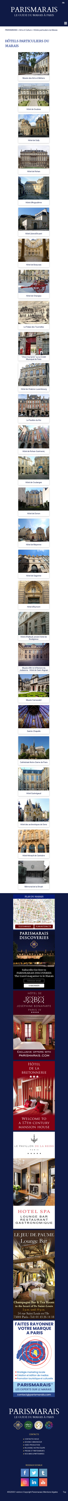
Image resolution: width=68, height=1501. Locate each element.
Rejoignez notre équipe (35, 1448)
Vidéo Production (32, 1445)
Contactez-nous (32, 1439)
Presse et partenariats (34, 1451)
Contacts (34, 1434)
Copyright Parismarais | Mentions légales (40, 1492)
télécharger (24, 926)
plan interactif (43, 926)
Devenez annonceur (33, 1442)
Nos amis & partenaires (34, 1454)
